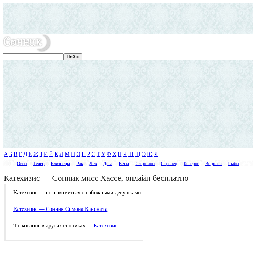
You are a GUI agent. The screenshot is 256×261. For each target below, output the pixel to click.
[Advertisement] (128, 18)
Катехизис (105, 226)
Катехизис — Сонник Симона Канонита (60, 209)
